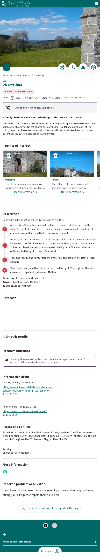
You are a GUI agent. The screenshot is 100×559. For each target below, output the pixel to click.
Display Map (50, 551)
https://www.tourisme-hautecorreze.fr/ (25, 411)
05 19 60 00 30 (10, 415)
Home (9, 75)
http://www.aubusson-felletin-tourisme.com (28, 387)
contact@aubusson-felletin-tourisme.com (26, 391)
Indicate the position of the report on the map (50, 508)
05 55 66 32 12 (10, 394)
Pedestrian (21, 75)
